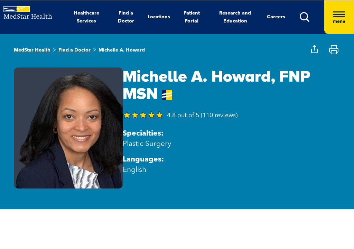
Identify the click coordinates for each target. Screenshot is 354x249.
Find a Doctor (74, 50)
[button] (312, 17)
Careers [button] (276, 17)
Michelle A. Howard (122, 50)
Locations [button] (159, 17)
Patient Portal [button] (192, 17)
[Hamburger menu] (339, 17)
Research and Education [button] (235, 17)
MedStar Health (32, 50)
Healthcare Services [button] (86, 17)
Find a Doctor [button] (126, 17)
